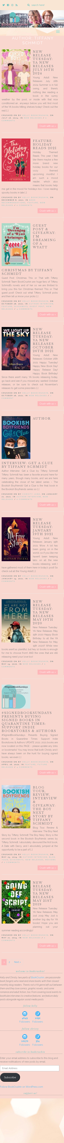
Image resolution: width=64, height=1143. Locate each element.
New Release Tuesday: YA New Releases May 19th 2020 (43, 612)
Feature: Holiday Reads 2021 (45, 144)
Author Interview (41, 304)
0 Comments (24, 205)
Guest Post (37, 306)
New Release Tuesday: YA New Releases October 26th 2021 (43, 340)
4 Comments (25, 309)
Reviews (50, 860)
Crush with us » (48, 126)
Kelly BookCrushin (35, 115)
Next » (17, 962)
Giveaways (21, 306)
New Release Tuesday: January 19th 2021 (43, 527)
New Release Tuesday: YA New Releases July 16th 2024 (43, 62)
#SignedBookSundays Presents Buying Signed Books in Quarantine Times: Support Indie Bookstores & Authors (29, 722)
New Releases (33, 118)
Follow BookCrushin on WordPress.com (21, 1086)
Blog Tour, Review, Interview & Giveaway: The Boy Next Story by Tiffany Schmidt (45, 805)
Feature (32, 203)
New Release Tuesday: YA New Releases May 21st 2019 (43, 893)
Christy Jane (31, 494)
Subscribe (10, 1077)
